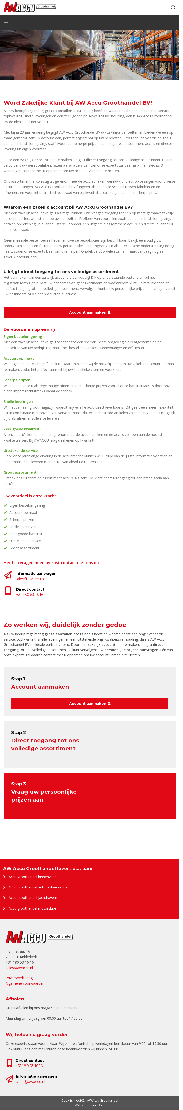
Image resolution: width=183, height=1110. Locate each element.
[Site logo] (30, 7)
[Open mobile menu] (6, 23)
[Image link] (39, 937)
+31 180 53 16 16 (29, 1066)
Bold (101, 1105)
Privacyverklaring (19, 977)
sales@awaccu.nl (30, 1081)
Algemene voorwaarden (25, 983)
